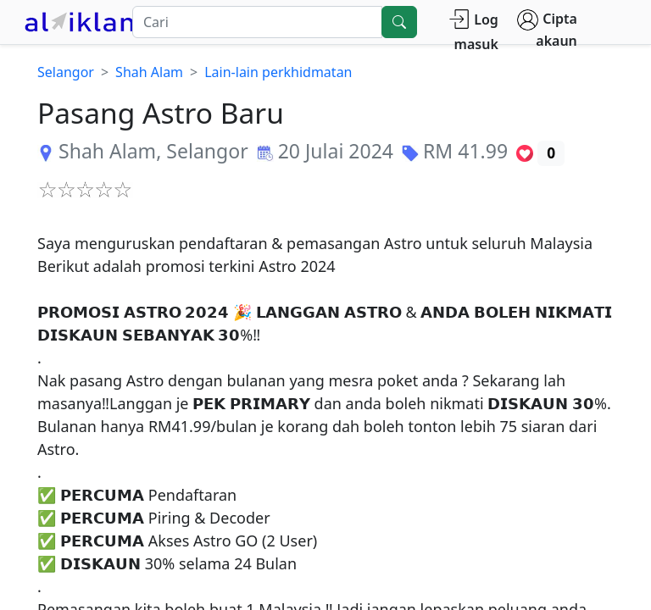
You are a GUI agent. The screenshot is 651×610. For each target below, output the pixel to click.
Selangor (65, 72)
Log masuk (473, 30)
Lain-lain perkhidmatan (278, 72)
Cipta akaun (547, 29)
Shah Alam (149, 72)
